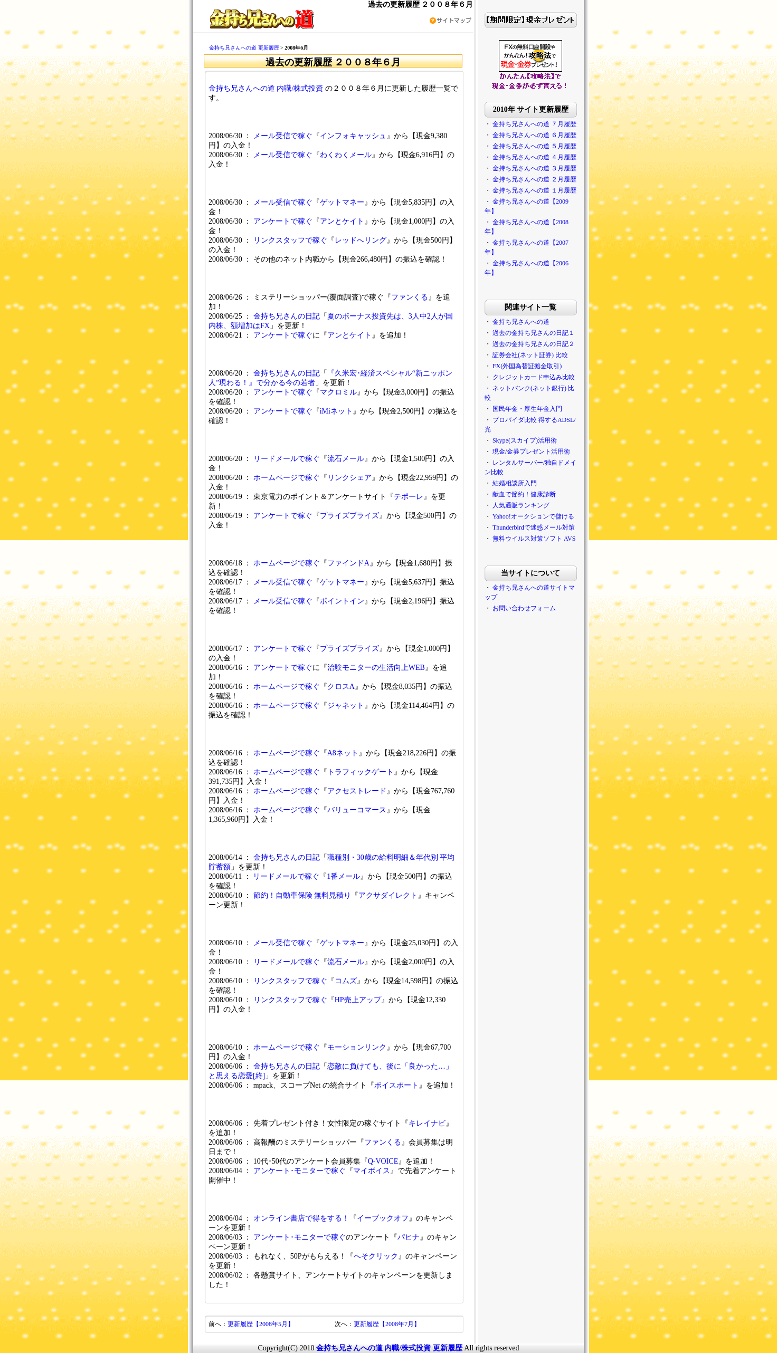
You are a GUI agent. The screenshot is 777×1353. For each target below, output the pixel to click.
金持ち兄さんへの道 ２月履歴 (534, 179)
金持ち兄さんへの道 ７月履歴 (534, 124)
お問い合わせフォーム (524, 608)
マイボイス (371, 1171)
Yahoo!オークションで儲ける (533, 516)
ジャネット (345, 705)
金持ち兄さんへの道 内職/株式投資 (266, 88)
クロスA (341, 686)
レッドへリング (360, 240)
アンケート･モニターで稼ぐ (299, 1171)
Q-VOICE (383, 1161)
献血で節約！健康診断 (524, 494)
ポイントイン (342, 601)
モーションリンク (356, 1047)
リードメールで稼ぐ (286, 459)
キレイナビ (427, 1123)
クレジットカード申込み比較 (533, 377)
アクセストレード (356, 791)
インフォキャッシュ (353, 136)
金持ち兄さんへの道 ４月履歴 (534, 157)
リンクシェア (349, 478)
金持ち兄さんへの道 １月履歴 (534, 190)
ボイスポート (396, 1085)
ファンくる (409, 297)
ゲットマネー (342, 202)
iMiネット (336, 411)
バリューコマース (356, 810)
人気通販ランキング (520, 505)
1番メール (343, 876)
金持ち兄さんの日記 (286, 316)
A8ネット (342, 753)
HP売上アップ (358, 1000)
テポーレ (408, 497)
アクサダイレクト (388, 895)
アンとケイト (342, 221)
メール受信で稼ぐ (282, 136)
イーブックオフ (383, 1218)
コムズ (346, 981)
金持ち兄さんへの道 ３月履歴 (534, 168)
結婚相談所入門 (514, 483)
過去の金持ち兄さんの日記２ (533, 344)
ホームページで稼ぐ (286, 478)
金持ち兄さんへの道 (520, 321)
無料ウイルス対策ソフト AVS (533, 538)
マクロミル (338, 392)
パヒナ (408, 1237)
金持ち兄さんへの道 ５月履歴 (534, 146)
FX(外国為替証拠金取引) (527, 366)
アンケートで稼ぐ (282, 221)
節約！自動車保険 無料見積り (302, 895)
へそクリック (376, 1256)
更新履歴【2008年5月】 (261, 1324)
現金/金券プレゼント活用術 (531, 451)
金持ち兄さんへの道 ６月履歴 (534, 135)
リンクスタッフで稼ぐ (290, 240)
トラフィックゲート (360, 772)
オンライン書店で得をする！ (301, 1218)
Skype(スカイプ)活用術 (524, 440)
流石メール (345, 459)
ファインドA (348, 563)
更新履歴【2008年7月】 (387, 1324)
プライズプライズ (349, 516)
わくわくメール (346, 155)
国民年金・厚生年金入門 (527, 408)
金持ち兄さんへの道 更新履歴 (244, 48)
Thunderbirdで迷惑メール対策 (533, 527)
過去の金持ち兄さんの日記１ (533, 333)
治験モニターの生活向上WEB (376, 667)
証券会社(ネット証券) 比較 (530, 355)
